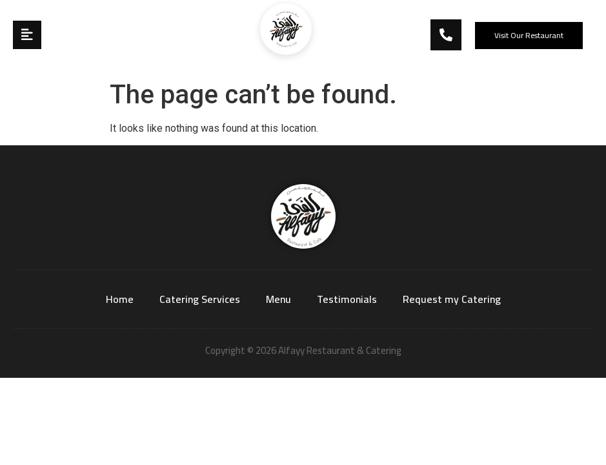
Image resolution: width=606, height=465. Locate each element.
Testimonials (347, 299)
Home (120, 299)
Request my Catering (452, 299)
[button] (529, 35)
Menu (278, 299)
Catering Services (199, 299)
